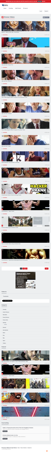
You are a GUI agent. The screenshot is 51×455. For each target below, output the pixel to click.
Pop (4, 335)
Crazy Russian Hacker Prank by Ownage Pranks (11, 195)
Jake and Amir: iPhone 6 (7, 81)
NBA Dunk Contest (5, 178)
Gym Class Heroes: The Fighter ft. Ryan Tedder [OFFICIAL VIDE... (15, 361)
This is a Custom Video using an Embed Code (11, 243)
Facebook (5, 296)
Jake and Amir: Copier (6, 146)
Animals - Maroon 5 (6, 417)
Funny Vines (5, 319)
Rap (4, 337)
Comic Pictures (6, 312)
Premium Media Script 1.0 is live (10, 435)
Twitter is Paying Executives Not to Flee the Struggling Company (18, 427)
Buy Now (39, 1)
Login (41, 11)
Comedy (4, 309)
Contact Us (29, 447)
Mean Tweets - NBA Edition (7, 48)
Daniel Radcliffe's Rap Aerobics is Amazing (10, 162)
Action (5, 324)
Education (5, 314)
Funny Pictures (6, 317)
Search (25, 8)
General (4, 327)
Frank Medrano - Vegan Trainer (8, 211)
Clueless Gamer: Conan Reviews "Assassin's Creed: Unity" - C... (15, 389)
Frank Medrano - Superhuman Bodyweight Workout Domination (15, 260)
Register (46, 11)
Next (46, 268)
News (4, 332)
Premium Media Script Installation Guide (10, 227)
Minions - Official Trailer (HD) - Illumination (10, 32)
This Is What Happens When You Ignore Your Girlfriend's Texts (14, 97)
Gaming (4, 322)
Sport (4, 340)
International (5, 330)
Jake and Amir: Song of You (7, 64)
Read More (5, 431)
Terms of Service (23, 447)
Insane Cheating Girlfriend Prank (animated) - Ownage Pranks (14, 403)
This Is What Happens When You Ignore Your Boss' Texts (13, 129)
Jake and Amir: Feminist (7, 113)
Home (5, 8)
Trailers (4, 343)
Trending (11, 8)
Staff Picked (18, 8)
